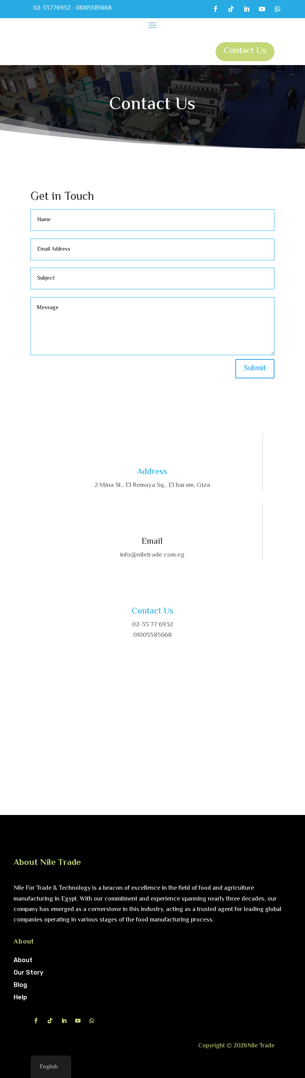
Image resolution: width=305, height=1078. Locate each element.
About (23, 960)
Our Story (28, 972)
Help (20, 997)
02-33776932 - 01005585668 (72, 8)
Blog (20, 985)
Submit (255, 369)
